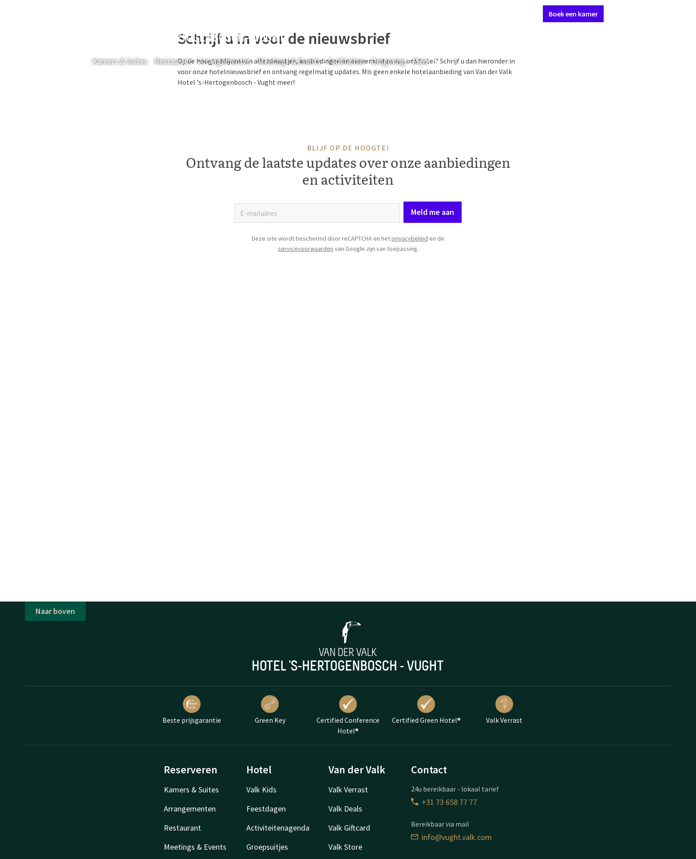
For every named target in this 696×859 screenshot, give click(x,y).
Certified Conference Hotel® (348, 715)
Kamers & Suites (119, 61)
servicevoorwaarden (305, 249)
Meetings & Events (289, 61)
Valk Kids (261, 789)
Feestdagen (266, 809)
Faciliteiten (346, 61)
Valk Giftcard (349, 828)
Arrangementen (225, 61)
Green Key (270, 709)
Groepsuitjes (267, 847)
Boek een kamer (573, 13)
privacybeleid (410, 238)
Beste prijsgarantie (191, 709)
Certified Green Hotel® (426, 709)
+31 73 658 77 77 (444, 802)
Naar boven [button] (55, 611)
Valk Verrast (504, 709)
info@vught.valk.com (451, 837)
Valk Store (345, 847)
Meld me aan (432, 212)
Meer (427, 61)
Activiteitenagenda (277, 828)
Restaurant (173, 61)
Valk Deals (345, 809)
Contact (436, 13)
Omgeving (388, 61)
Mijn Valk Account (483, 13)
